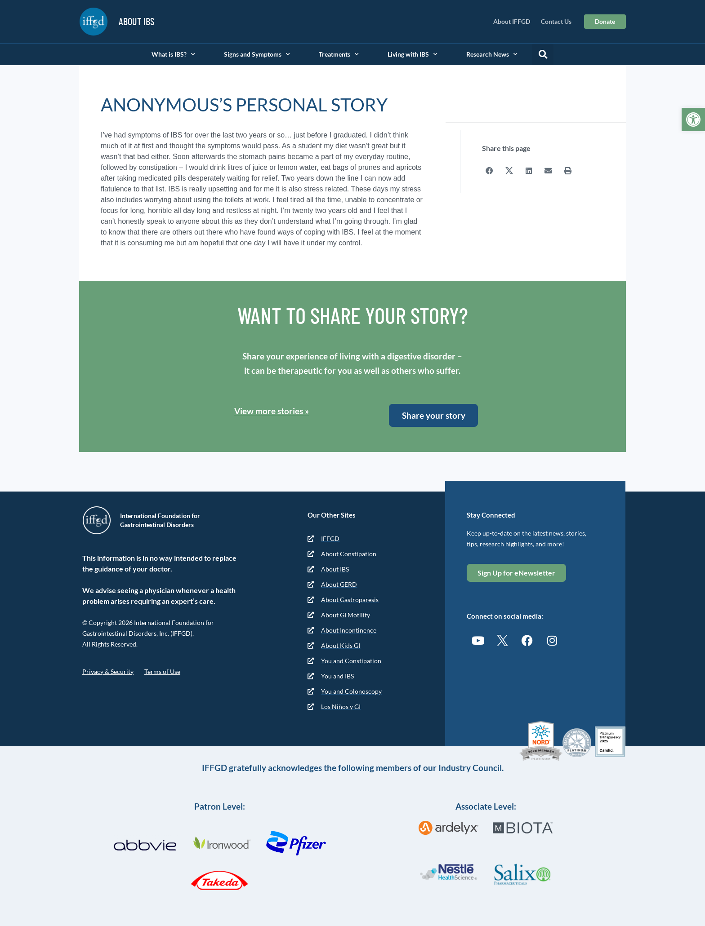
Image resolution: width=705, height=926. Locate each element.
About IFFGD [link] (511, 21)
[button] (542, 54)
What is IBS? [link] (173, 54)
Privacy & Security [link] (108, 671)
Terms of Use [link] (162, 671)
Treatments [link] (339, 54)
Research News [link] (492, 54)
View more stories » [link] (271, 411)
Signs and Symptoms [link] (257, 54)
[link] (693, 119)
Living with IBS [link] (412, 54)
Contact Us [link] (556, 21)
